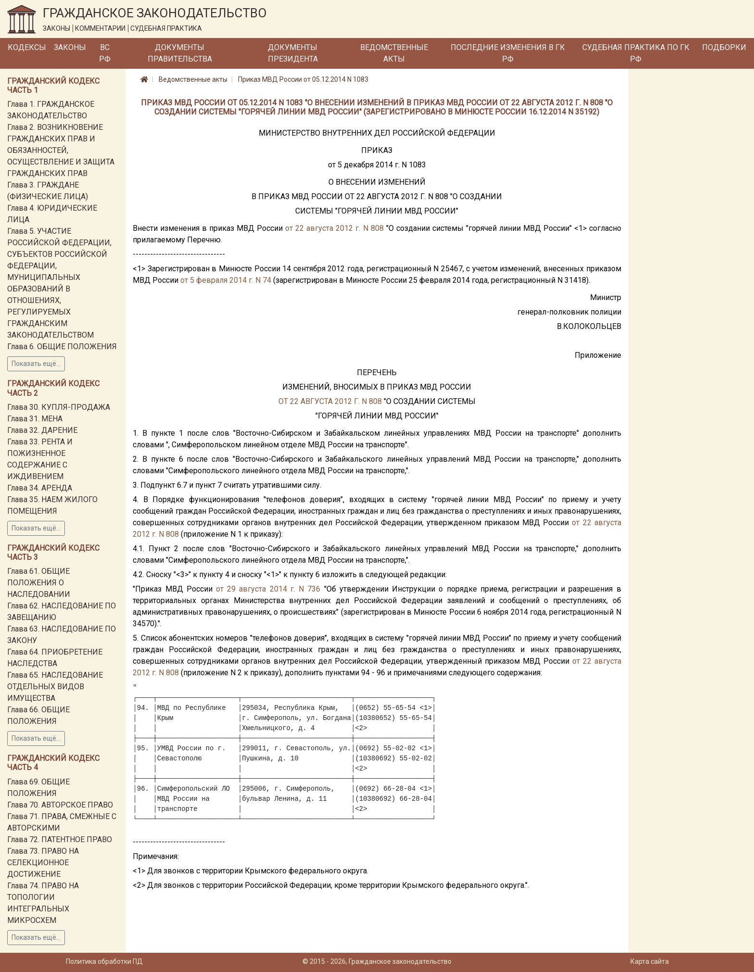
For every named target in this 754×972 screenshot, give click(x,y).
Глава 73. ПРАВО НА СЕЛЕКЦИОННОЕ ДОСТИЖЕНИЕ (43, 862)
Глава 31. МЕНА (35, 418)
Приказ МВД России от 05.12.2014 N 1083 (303, 79)
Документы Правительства (180, 53)
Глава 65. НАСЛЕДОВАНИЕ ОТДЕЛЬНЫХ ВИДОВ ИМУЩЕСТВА (55, 686)
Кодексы (27, 47)
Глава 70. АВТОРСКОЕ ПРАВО (60, 804)
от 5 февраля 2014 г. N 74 (225, 280)
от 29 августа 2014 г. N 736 (268, 588)
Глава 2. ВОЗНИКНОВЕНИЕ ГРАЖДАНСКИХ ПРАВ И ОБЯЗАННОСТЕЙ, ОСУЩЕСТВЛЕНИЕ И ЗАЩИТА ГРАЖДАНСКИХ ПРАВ (60, 150)
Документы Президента (293, 53)
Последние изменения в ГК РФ (508, 53)
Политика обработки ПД (104, 961)
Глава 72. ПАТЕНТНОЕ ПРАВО (59, 839)
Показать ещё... (36, 363)
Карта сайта (649, 961)
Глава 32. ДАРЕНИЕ (42, 430)
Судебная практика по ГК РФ (636, 53)
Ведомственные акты (394, 53)
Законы (70, 47)
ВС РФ (105, 53)
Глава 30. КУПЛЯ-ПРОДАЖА (58, 407)
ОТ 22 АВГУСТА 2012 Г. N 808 (330, 401)
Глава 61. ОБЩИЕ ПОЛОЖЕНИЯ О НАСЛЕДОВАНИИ (38, 583)
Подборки (724, 47)
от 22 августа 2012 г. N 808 (334, 228)
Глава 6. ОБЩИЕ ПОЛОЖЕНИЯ (62, 346)
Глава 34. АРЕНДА (39, 487)
